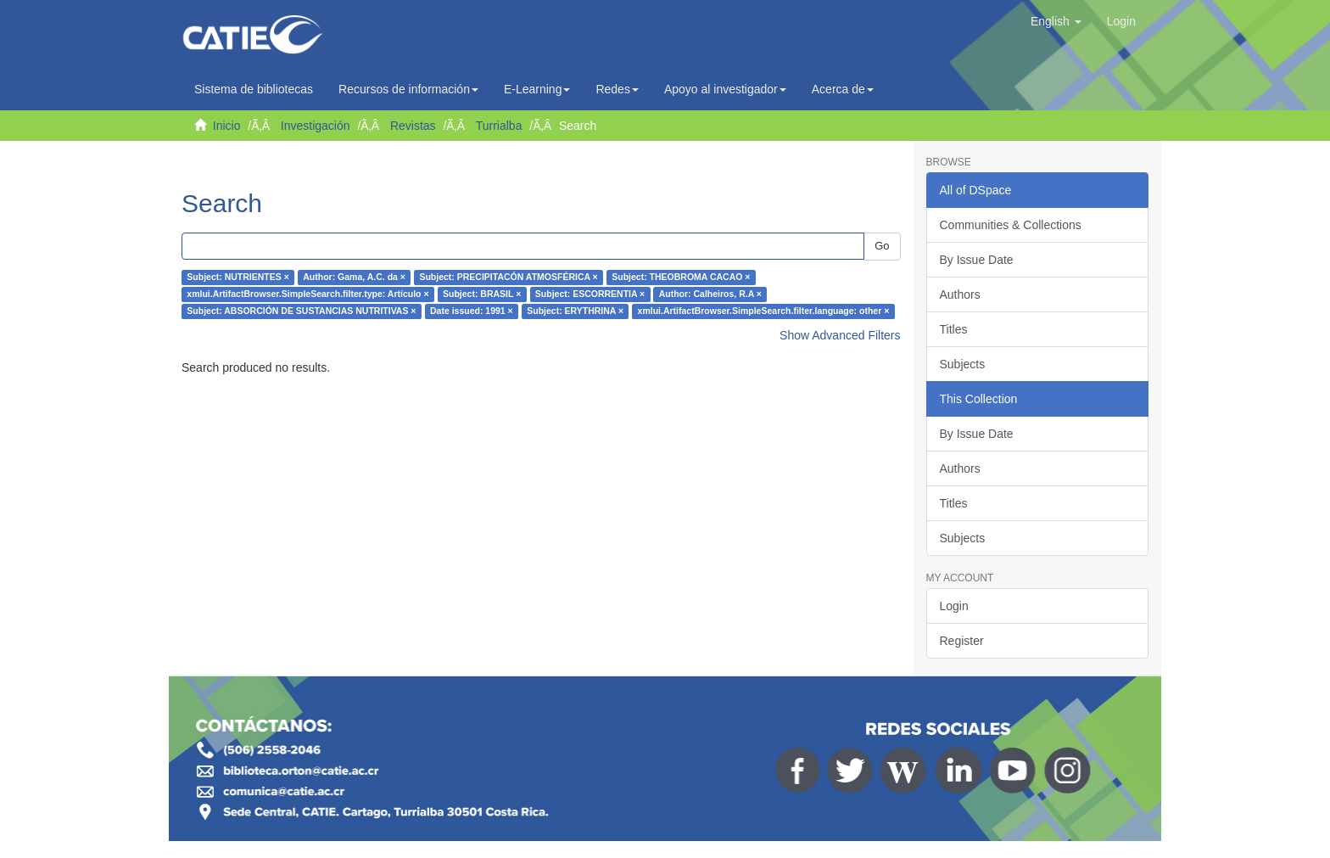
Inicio (227, 125)
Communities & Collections (1010, 225)
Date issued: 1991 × (471, 311)
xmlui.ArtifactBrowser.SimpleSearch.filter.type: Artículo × (307, 294)
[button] (1056, 21)
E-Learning (537, 89)
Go (882, 245)
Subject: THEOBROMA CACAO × (681, 277)
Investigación (315, 125)
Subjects (963, 364)
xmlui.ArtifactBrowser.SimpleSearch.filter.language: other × (764, 311)
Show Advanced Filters (840, 335)
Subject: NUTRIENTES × (237, 277)
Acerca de (843, 89)
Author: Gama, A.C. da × (354, 277)
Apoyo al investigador (725, 89)
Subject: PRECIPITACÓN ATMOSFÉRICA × (508, 277)
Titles (954, 329)
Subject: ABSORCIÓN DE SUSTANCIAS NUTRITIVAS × (301, 311)
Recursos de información (408, 89)
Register (962, 641)
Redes (616, 89)
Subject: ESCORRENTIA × (590, 294)
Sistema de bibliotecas (253, 89)
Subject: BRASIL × (482, 294)
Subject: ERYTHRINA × (575, 311)
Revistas (413, 125)
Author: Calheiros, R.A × (710, 294)
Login (954, 606)
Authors (960, 294)
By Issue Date (977, 259)
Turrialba (499, 125)
